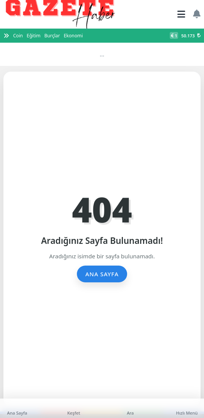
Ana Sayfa (102, 274)
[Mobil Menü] (181, 14)
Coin (18, 35)
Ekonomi (73, 35)
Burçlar (52, 35)
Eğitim (33, 35)
